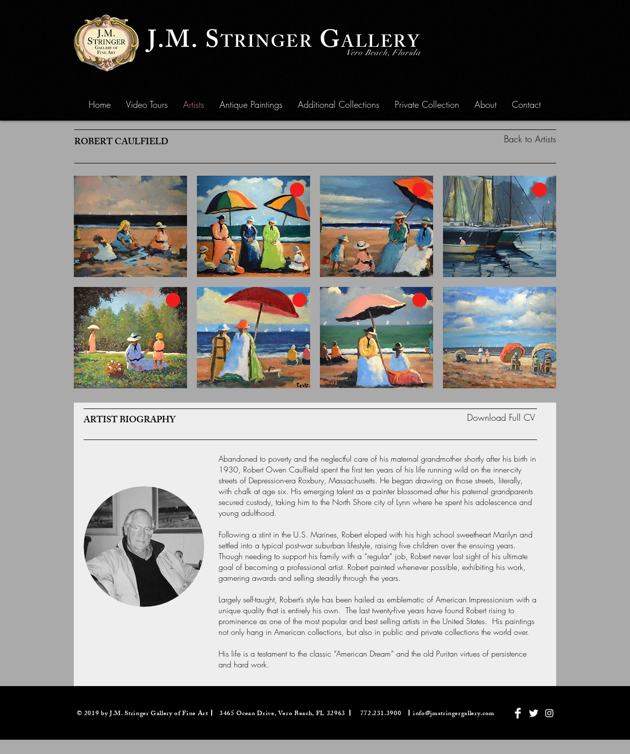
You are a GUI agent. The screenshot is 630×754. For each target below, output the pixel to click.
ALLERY (380, 44)
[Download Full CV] (501, 418)
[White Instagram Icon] (549, 713)
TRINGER (266, 44)
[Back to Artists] (511, 139)
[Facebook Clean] (517, 713)
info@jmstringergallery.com (454, 714)
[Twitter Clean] (533, 713)
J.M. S (184, 43)
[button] (251, 104)
